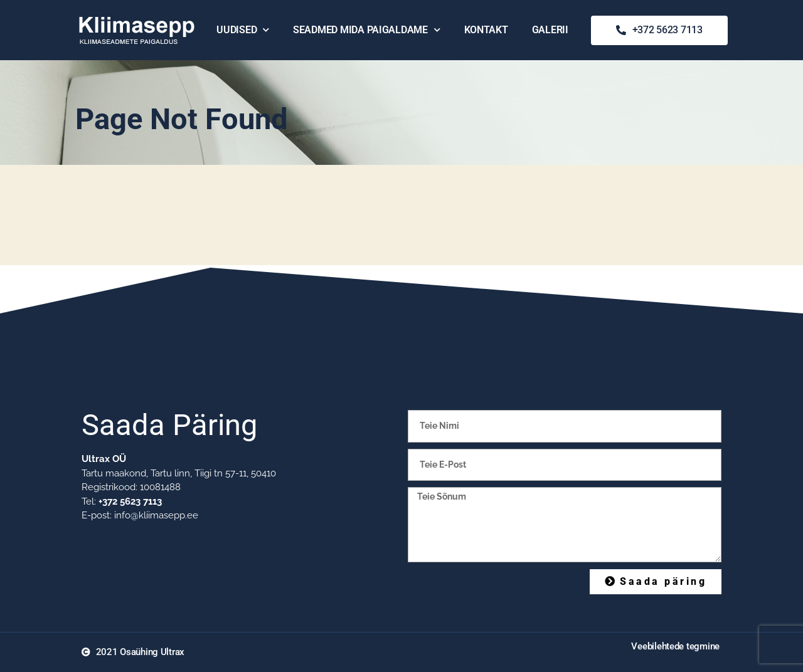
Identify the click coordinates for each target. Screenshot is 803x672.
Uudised (242, 30)
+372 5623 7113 (130, 501)
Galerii (550, 30)
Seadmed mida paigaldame (366, 30)
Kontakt (486, 30)
